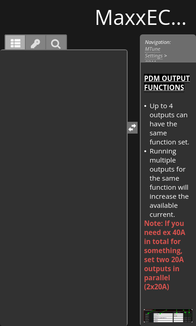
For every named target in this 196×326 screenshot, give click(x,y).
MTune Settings (154, 52)
